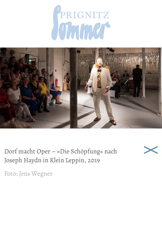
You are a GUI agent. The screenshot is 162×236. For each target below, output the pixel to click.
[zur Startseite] (81, 38)
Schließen (151, 149)
